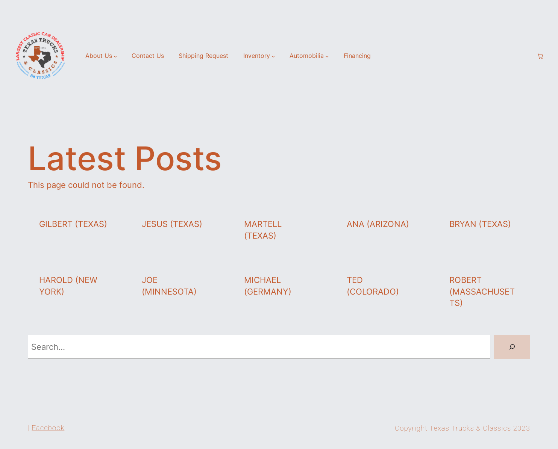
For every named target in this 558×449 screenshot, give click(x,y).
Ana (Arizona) (378, 224)
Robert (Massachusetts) (482, 291)
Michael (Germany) (267, 285)
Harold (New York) (68, 285)
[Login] (527, 56)
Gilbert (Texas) (73, 224)
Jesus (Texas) (172, 224)
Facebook (48, 428)
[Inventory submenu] (273, 56)
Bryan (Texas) (480, 224)
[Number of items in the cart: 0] (540, 56)
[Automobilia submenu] (327, 56)
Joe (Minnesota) (169, 285)
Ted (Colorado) (373, 285)
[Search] (512, 347)
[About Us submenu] (115, 56)
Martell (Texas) (263, 229)
